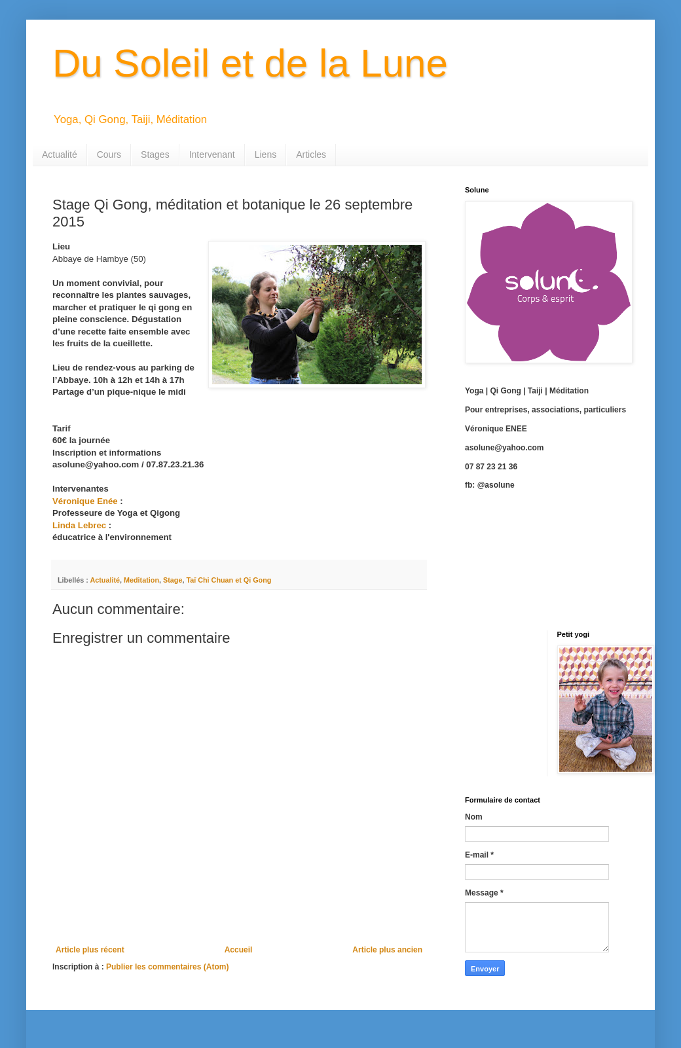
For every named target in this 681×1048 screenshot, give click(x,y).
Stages (155, 154)
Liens (265, 154)
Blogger (444, 996)
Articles (311, 154)
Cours (109, 154)
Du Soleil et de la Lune (250, 63)
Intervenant (212, 154)
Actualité (59, 154)
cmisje (371, 996)
